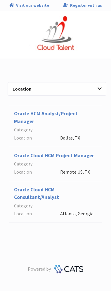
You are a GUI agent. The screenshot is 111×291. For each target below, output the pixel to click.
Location (57, 89)
